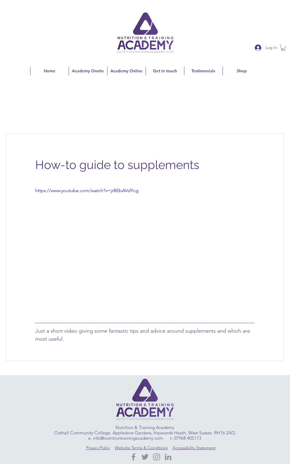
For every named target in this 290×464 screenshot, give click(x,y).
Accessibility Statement (194, 447)
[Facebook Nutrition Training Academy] (133, 457)
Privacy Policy (98, 447)
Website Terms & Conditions (141, 447)
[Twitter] (145, 457)
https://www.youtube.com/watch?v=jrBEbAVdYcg (86, 190)
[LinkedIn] (168, 457)
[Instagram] (156, 457)
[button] (283, 48)
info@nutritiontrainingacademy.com (128, 438)
